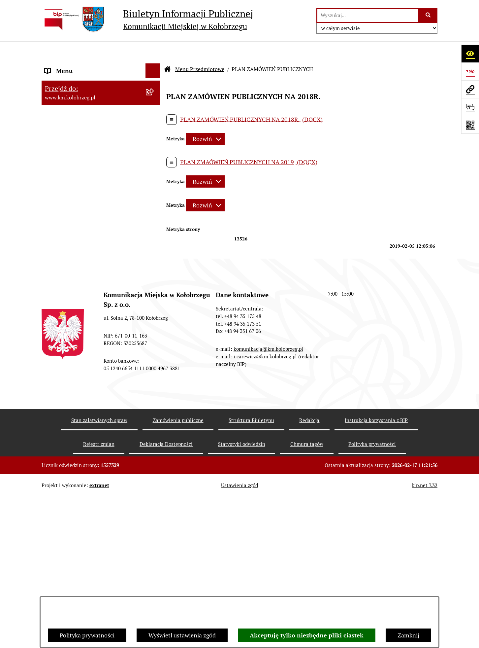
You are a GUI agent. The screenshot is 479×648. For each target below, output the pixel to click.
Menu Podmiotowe (69, 107)
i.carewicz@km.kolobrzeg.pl (265, 508)
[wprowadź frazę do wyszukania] (367, 15)
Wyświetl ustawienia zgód (182, 635)
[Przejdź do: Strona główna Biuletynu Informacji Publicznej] (167, 49)
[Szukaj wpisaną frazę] (428, 15)
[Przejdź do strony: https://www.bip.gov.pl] (470, 71)
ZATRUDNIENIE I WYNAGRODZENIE (93, 322)
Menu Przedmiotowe (72, 122)
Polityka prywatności (87, 635)
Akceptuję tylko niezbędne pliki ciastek (307, 635)
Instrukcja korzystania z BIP (81, 337)
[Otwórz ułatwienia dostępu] (470, 53)
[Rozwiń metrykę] (205, 119)
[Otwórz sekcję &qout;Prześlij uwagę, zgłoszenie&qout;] (470, 107)
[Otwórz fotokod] (470, 125)
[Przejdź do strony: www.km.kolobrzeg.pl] (470, 89)
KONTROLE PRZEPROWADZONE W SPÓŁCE (91, 371)
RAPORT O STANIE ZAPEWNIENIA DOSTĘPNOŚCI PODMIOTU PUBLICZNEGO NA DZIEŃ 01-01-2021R (90, 79)
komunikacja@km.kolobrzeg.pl (268, 500)
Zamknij (408, 635)
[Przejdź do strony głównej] (147, 19)
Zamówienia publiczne (178, 571)
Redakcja (56, 352)
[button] (154, 108)
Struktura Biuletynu (251, 571)
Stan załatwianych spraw (99, 571)
